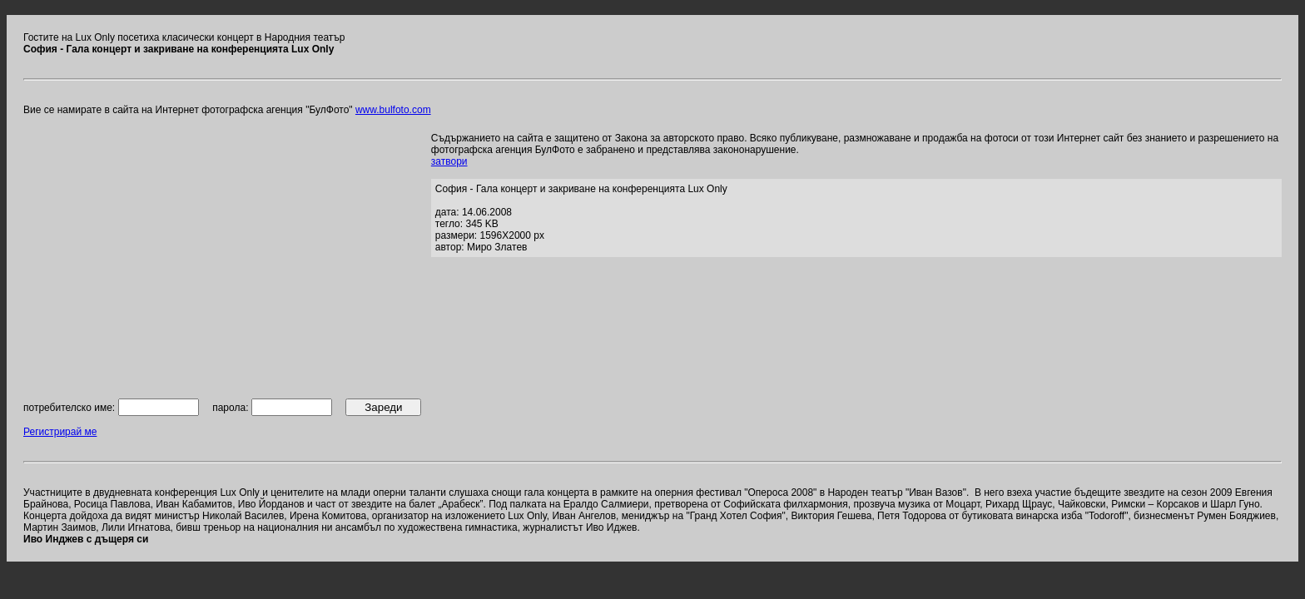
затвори (449, 161)
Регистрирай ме (60, 432)
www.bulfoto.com (393, 110)
